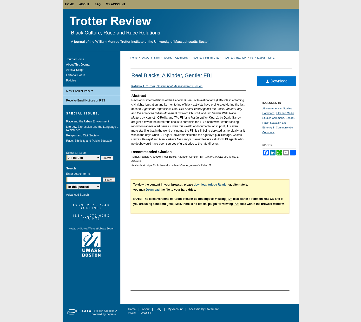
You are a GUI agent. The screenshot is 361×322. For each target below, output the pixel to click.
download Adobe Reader (211, 184)
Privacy (132, 312)
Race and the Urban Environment (87, 121)
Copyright (146, 312)
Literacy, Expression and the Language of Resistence (92, 128)
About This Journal (78, 64)
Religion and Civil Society (82, 135)
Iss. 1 (271, 57)
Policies (71, 80)
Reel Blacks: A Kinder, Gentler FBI (171, 75)
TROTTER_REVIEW (234, 57)
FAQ (158, 309)
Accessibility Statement (203, 309)
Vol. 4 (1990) (257, 57)
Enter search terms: (79, 173)
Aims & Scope (75, 70)
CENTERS (181, 57)
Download (277, 81)
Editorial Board (75, 75)
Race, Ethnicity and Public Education (89, 140)
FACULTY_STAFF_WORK (156, 57)
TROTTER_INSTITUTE (205, 57)
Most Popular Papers (79, 91)
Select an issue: (76, 152)
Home (134, 57)
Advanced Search (77, 194)
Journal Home (75, 59)
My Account (175, 309)
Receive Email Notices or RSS (85, 100)
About (145, 309)
